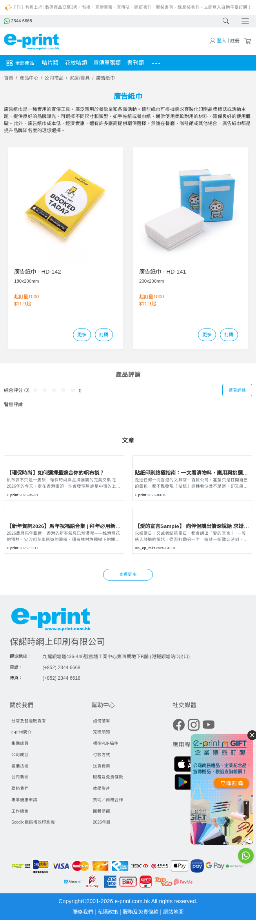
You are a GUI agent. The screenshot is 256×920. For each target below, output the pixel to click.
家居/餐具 (79, 78)
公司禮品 (53, 78)
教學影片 (101, 788)
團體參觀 (101, 811)
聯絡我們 (20, 788)
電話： (16, 667)
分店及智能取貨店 (28, 721)
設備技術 (20, 766)
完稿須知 (101, 731)
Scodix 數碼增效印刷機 (33, 822)
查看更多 (127, 574)
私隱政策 (107, 912)
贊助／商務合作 (108, 799)
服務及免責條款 (108, 777)
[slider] (55, 389)
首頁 (8, 78)
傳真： (16, 677)
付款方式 (101, 754)
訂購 (104, 335)
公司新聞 (20, 777)
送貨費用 (101, 766)
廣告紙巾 (105, 78)
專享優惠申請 (24, 799)
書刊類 (135, 63)
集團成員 (20, 743)
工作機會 (20, 811)
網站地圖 (176, 912)
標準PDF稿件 (105, 743)
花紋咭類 (76, 63)
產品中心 (29, 78)
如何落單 (101, 721)
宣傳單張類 (107, 63)
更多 (82, 335)
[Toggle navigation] (244, 21)
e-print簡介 (21, 731)
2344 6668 (17, 20)
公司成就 (20, 754)
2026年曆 (102, 822)
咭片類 (50, 63)
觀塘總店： (21, 656)
